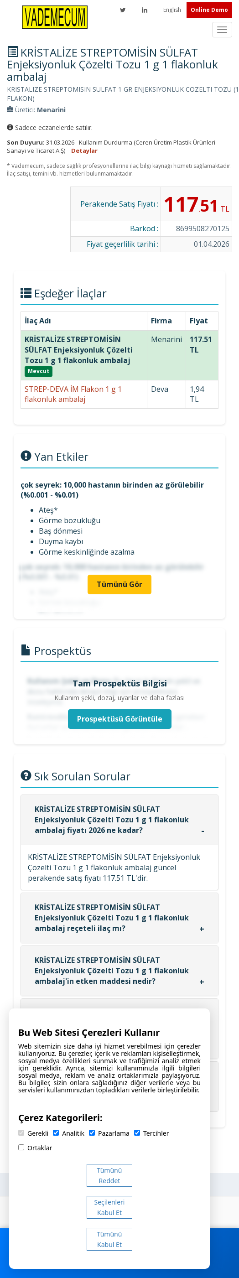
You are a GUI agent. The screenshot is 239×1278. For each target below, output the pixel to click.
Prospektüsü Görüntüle (119, 719)
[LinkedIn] (145, 10)
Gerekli (33, 1133)
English (172, 10)
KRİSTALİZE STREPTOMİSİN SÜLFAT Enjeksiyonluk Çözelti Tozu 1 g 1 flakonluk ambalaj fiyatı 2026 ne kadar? (112, 819)
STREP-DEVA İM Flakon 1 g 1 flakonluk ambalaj (73, 394)
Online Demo (209, 10)
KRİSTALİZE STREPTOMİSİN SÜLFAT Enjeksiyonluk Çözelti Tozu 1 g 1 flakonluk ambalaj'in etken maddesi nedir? (112, 970)
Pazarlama (109, 1133)
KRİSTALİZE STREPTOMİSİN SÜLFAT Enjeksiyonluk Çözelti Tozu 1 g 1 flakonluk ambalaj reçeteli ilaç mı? (112, 917)
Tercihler (151, 1133)
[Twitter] (123, 10)
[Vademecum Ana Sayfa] (54, 16)
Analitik (68, 1133)
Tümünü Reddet (109, 1175)
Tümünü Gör (119, 584)
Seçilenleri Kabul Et (109, 1207)
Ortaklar (35, 1147)
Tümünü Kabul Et (109, 1239)
